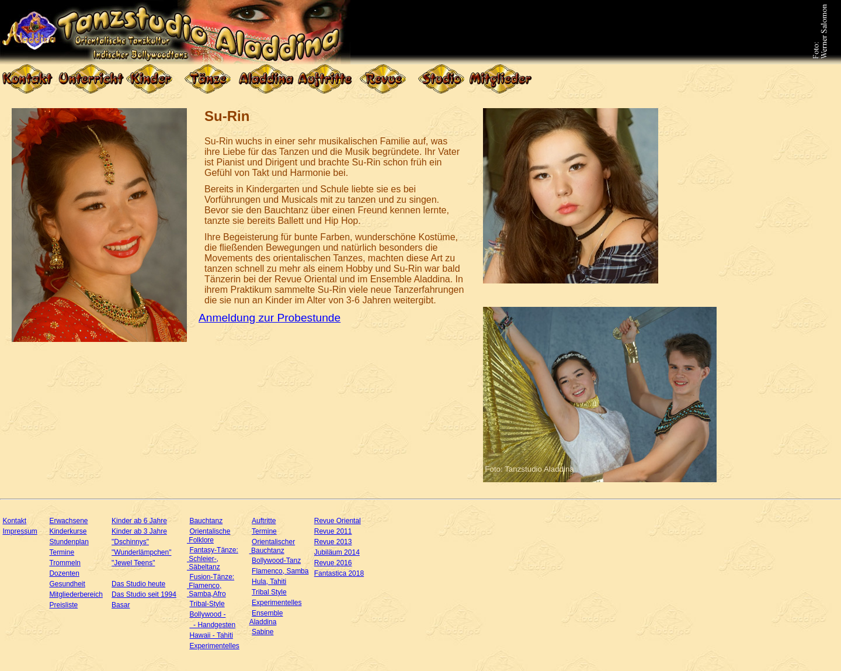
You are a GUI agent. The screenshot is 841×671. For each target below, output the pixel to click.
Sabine (262, 632)
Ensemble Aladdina (266, 617)
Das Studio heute (138, 584)
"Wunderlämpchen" (141, 552)
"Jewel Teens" (133, 563)
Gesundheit (67, 584)
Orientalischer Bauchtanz (272, 546)
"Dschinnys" (130, 542)
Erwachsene (68, 521)
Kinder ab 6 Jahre (139, 521)
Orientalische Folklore (208, 535)
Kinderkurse (67, 531)
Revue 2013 (333, 542)
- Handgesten (212, 625)
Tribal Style (269, 592)
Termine (61, 552)
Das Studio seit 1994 (144, 594)
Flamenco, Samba (280, 571)
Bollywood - (207, 614)
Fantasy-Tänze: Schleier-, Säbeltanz (212, 558)
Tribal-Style (206, 604)
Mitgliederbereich (75, 594)
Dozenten (64, 573)
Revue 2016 (333, 563)
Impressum (19, 531)
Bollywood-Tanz (276, 560)
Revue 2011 (333, 531)
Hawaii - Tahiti (210, 635)
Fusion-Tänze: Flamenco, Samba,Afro (210, 585)
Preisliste (63, 605)
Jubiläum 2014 (337, 552)
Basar (121, 605)
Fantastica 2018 (339, 573)
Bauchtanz (206, 521)
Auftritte (264, 521)
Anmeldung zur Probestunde (269, 318)
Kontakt (14, 521)
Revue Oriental (337, 521)
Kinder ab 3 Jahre (139, 531)
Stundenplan (68, 542)
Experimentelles (214, 646)
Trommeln (65, 563)
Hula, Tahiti (269, 581)
